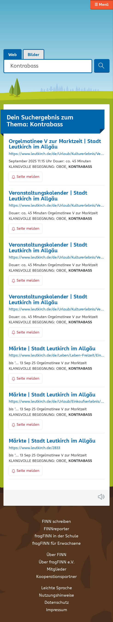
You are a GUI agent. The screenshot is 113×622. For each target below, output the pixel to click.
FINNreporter (56, 529)
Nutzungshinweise (56, 595)
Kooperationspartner (56, 577)
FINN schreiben (56, 521)
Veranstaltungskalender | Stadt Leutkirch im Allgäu (48, 196)
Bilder (33, 55)
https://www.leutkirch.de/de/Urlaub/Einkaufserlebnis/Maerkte (56, 402)
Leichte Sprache (56, 588)
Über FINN (56, 555)
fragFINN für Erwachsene (56, 543)
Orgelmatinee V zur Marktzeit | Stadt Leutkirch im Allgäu (55, 144)
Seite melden (25, 177)
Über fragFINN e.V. (56, 562)
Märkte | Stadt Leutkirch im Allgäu (52, 349)
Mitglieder (56, 569)
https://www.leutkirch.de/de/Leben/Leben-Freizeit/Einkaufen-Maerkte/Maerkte (56, 355)
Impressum (56, 610)
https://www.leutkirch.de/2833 (34, 448)
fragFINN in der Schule (56, 536)
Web (12, 55)
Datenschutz (57, 602)
